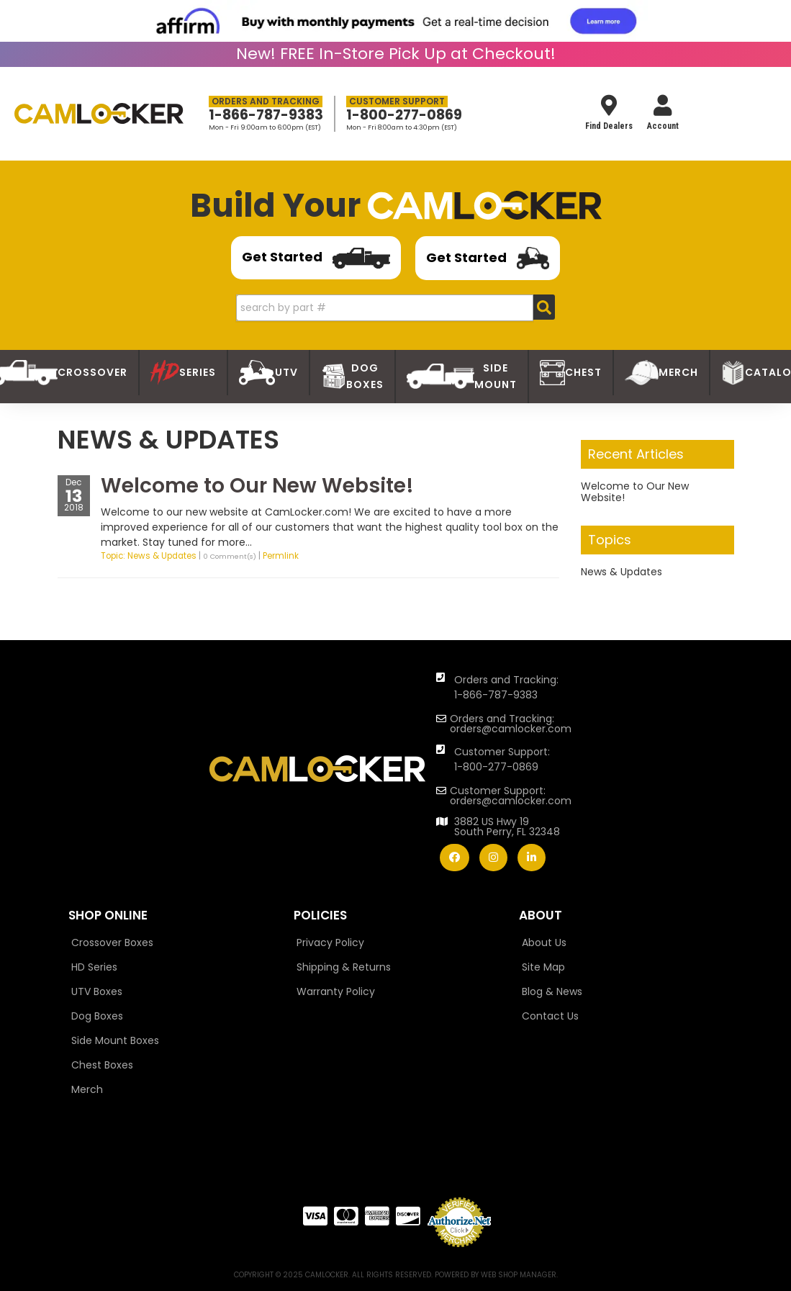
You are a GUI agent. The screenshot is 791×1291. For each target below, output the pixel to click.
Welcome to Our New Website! (257, 486)
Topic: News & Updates (148, 556)
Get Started (316, 258)
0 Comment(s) (229, 556)
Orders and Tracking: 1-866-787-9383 (506, 687)
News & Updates (621, 571)
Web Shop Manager (518, 1274)
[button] (395, 307)
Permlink (281, 556)
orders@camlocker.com (510, 729)
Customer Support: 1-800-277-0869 (502, 759)
